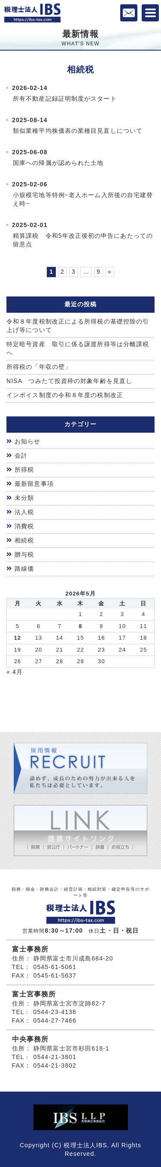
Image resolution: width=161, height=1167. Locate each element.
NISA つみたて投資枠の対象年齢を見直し (69, 380)
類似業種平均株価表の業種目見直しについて (78, 130)
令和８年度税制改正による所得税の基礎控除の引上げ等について (77, 325)
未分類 (24, 497)
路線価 (24, 568)
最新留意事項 (34, 483)
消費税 (24, 526)
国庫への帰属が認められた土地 (58, 162)
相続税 (24, 540)
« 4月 (14, 671)
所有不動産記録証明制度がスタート (65, 98)
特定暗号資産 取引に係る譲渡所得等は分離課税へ (77, 348)
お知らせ (27, 441)
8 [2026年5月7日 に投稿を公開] (80, 626)
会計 (21, 455)
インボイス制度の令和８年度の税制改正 (64, 395)
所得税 (24, 469)
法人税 (24, 512)
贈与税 (24, 554)
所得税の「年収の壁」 (38, 366)
